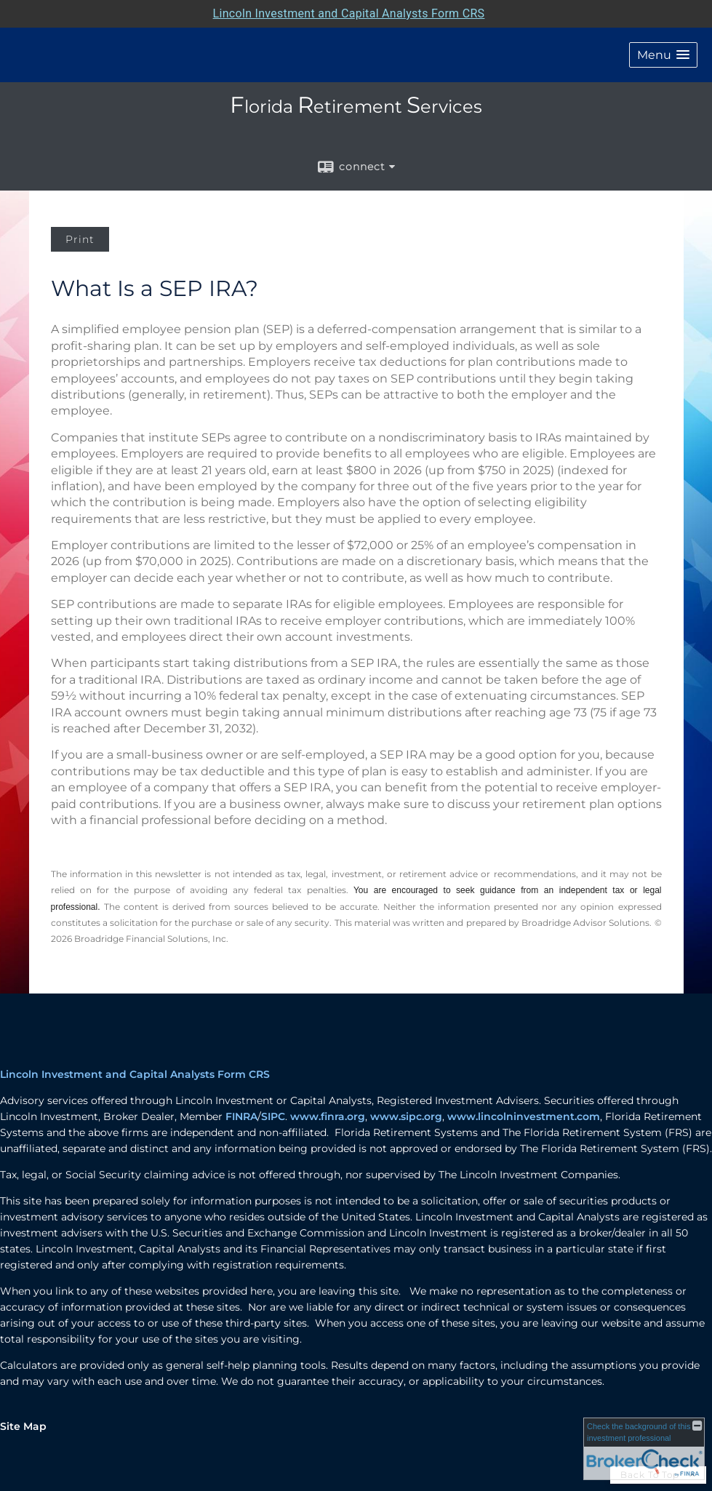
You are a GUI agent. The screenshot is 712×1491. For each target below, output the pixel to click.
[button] (663, 55)
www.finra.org (327, 1116)
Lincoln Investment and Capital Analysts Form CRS (135, 1074)
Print (80, 239)
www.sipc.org (406, 1116)
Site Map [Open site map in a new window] (23, 1426)
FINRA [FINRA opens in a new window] (241, 1116)
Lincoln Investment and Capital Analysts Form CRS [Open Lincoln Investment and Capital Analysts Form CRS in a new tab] (349, 13)
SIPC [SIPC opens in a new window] (273, 1116)
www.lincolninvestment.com (523, 1116)
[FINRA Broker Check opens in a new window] (644, 1449)
